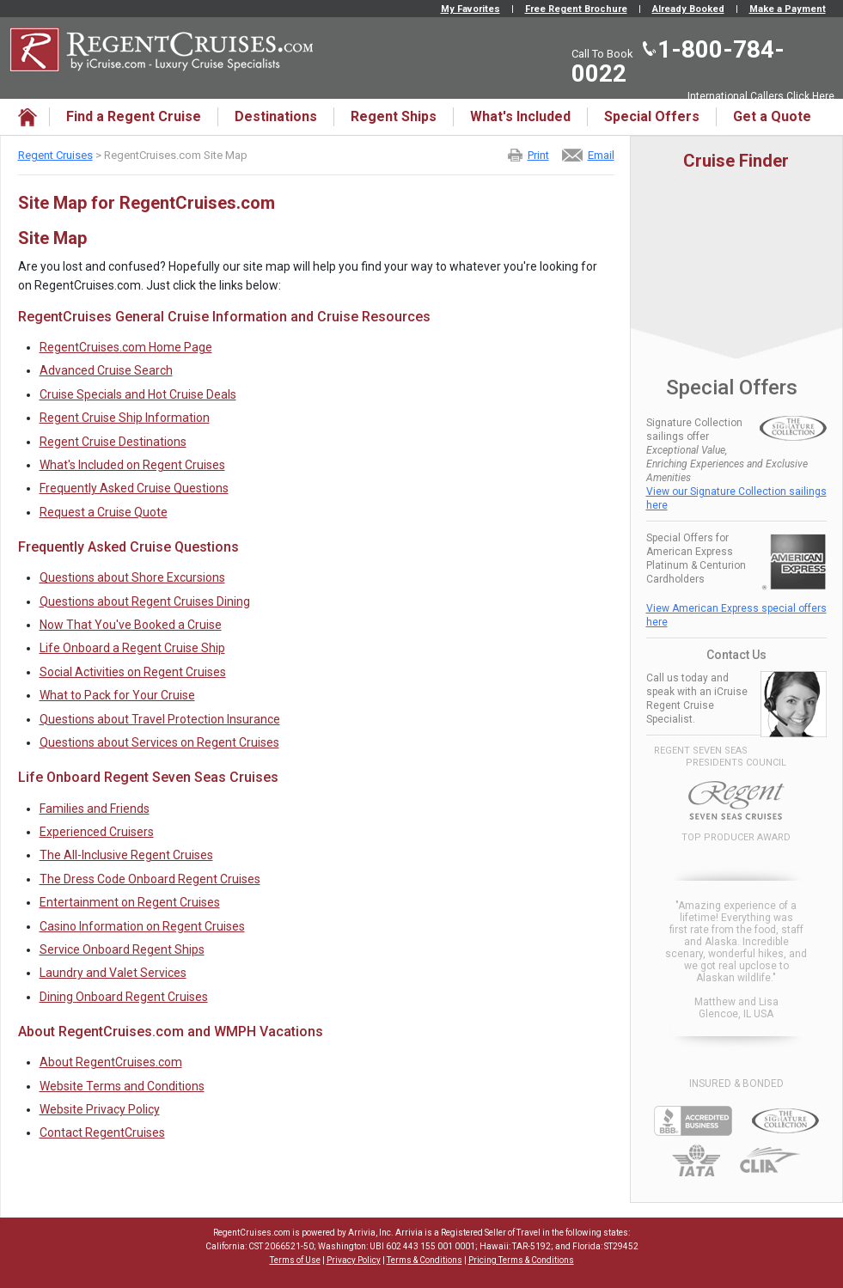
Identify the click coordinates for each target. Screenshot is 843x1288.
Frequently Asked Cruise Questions (134, 488)
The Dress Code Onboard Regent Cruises (150, 879)
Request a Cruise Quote (104, 512)
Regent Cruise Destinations (113, 442)
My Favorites (470, 9)
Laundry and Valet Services (113, 973)
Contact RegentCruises (102, 1132)
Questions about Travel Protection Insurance (160, 719)
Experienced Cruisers (97, 832)
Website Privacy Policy (100, 1109)
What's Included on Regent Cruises (132, 465)
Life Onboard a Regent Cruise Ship (132, 648)
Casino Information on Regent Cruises (142, 926)
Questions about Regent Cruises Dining (145, 601)
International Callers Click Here (760, 96)
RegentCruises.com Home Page (126, 347)
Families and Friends (95, 808)
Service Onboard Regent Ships (122, 949)
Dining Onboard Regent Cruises (124, 997)
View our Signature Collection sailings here (736, 498)
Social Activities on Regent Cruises (133, 672)
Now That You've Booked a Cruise (131, 625)
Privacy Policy (354, 1260)
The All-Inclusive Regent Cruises (126, 855)
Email (601, 155)
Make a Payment (787, 9)
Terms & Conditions (424, 1260)
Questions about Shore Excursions (132, 577)
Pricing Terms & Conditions (521, 1260)
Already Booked (688, 9)
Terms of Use (295, 1260)
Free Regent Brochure (576, 9)
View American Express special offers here (736, 615)
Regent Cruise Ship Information (125, 417)
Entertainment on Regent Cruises (130, 902)
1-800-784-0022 (678, 61)
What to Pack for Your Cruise (117, 695)
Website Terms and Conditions (122, 1086)
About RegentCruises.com (111, 1062)
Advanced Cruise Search (106, 370)
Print (538, 155)
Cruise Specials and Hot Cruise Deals (138, 394)
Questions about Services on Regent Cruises (159, 742)
